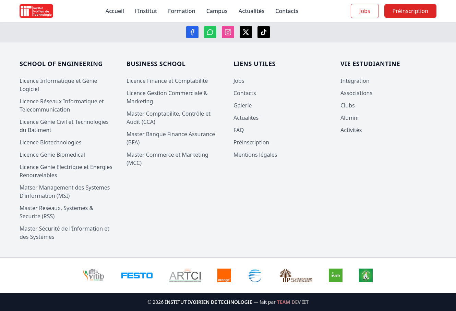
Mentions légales (255, 154)
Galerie (242, 105)
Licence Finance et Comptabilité (167, 81)
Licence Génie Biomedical (52, 154)
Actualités (251, 11)
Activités (351, 130)
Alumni (349, 117)
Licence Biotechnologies (51, 142)
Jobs (364, 11)
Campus (217, 11)
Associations (356, 93)
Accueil (115, 11)
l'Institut (146, 11)
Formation (181, 11)
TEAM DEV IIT (293, 302)
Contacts (286, 11)
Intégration (355, 81)
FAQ (238, 130)
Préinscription (251, 142)
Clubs (347, 105)
